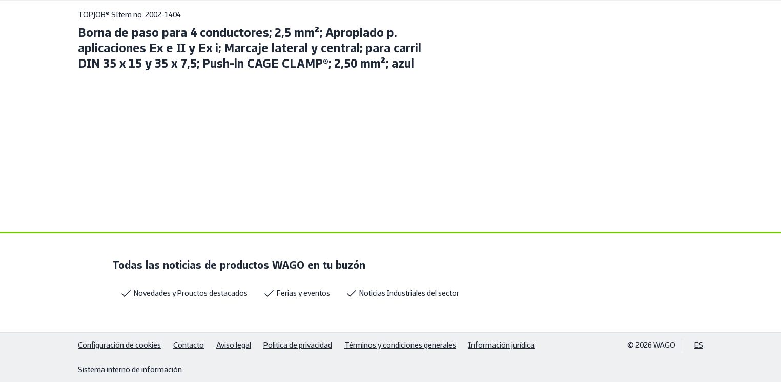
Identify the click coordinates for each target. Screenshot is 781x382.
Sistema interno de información (130, 369)
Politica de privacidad (297, 344)
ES (698, 344)
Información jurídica (501, 344)
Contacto (188, 344)
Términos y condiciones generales (400, 344)
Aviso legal (233, 344)
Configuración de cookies (119, 344)
